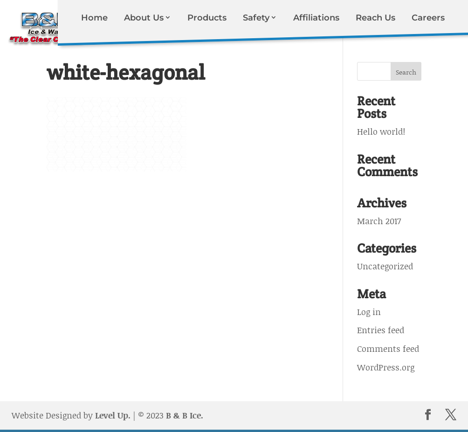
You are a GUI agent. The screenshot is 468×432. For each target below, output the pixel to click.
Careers (428, 18)
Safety (256, 18)
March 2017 (379, 221)
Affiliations (316, 18)
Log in (369, 312)
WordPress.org (385, 367)
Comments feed (388, 349)
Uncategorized (385, 266)
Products (207, 18)
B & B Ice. (184, 415)
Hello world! (381, 131)
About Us (144, 18)
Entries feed (380, 330)
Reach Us (375, 18)
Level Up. (113, 415)
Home (94, 18)
